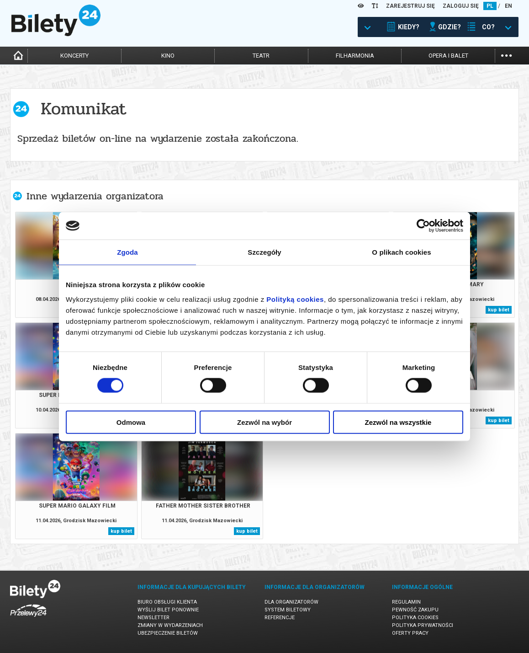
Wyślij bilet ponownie (168, 610)
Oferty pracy (410, 633)
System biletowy (287, 610)
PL (490, 6)
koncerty (74, 55)
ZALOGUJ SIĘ (461, 6)
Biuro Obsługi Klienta (167, 602)
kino (168, 55)
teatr (261, 55)
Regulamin (406, 602)
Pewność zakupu (415, 610)
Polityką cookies (295, 299)
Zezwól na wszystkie (398, 422)
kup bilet (498, 310)
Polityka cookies (415, 618)
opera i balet (448, 55)
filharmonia (355, 55)
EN (508, 6)
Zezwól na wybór (264, 422)
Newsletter (153, 618)
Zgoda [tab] (127, 252)
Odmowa (130, 422)
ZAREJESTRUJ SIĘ (410, 6)
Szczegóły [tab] (264, 252)
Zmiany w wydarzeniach (170, 625)
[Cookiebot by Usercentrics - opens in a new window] (423, 226)
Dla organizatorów (291, 602)
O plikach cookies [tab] (401, 252)
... (506, 54)
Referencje (279, 618)
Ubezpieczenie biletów (168, 633)
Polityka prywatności (422, 625)
